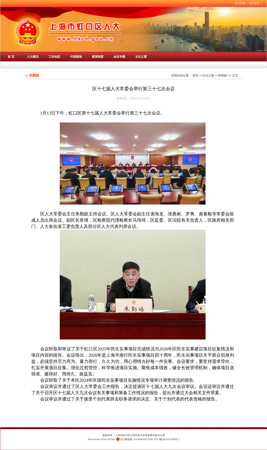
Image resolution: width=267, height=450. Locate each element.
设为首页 (254, 3)
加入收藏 (240, 3)
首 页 (11, 56)
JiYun (103, 439)
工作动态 (54, 56)
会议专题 (119, 56)
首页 (195, 75)
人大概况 (33, 56)
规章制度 (98, 56)
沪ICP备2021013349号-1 (167, 439)
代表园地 (76, 56)
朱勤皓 (222, 75)
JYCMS (111, 439)
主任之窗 (141, 56)
